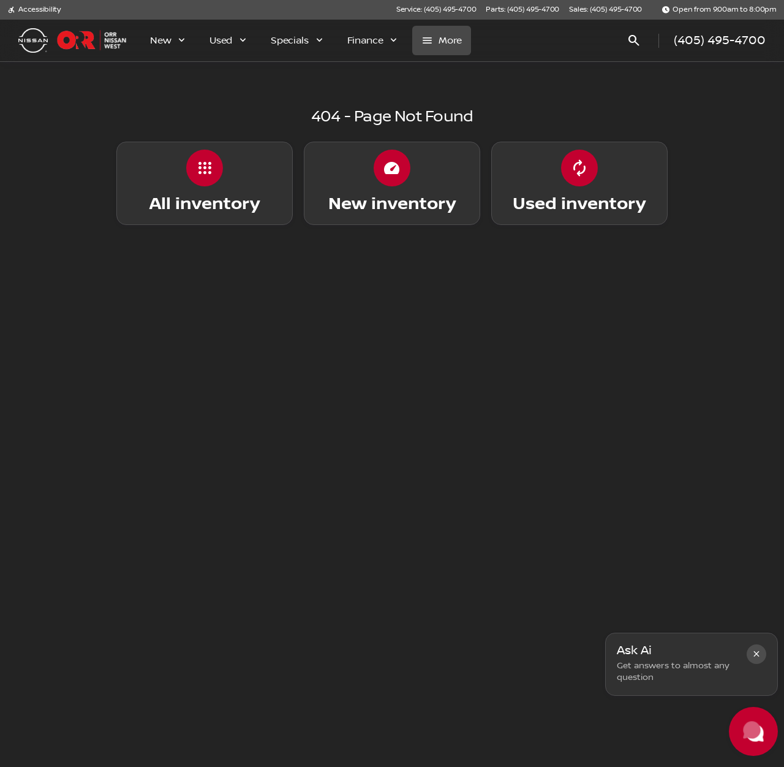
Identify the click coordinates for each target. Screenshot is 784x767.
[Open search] (634, 40)
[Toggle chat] (753, 731)
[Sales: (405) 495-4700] (605, 9)
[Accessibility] (34, 9)
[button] (756, 654)
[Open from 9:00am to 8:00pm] (719, 9)
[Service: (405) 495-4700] (436, 9)
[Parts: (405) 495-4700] (522, 9)
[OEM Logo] (33, 40)
